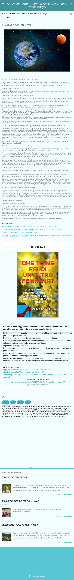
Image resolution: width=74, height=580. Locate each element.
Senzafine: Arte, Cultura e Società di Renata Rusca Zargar (37, 5)
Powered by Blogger (37, 576)
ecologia (20, 402)
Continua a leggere (64, 495)
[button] (71, 14)
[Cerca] (71, 4)
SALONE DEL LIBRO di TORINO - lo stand (20, 501)
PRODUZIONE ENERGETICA (14, 477)
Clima (13, 402)
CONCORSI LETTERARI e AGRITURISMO (20, 525)
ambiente (6, 402)
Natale (28, 402)
